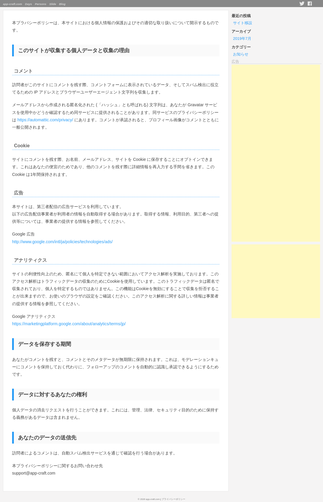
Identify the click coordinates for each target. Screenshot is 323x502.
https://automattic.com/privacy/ (45, 119)
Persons (40, 4)
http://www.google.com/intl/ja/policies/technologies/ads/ (62, 241)
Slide (52, 4)
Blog (62, 4)
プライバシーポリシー (173, 499)
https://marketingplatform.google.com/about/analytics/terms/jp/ (69, 323)
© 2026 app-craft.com (149, 499)
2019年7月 (242, 38)
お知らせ (240, 54)
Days (28, 4)
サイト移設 (242, 23)
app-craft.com (12, 4)
